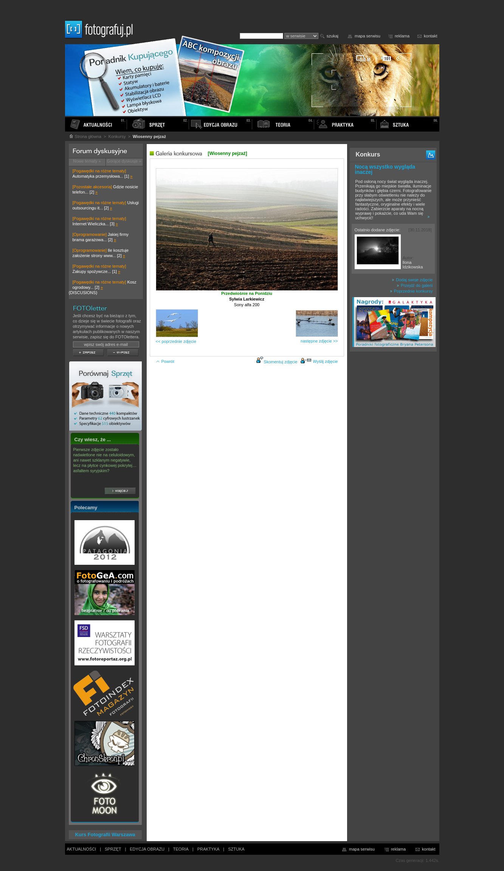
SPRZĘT (113, 849)
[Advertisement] (393, 474)
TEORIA (181, 849)
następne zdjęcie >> (319, 341)
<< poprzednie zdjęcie (176, 341)
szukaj (332, 36)
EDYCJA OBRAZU (147, 849)
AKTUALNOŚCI (81, 849)
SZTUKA (236, 849)
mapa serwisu (367, 36)
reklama (402, 36)
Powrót (165, 361)
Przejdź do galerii (415, 285)
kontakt (430, 36)
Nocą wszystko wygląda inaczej (385, 169)
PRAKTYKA (208, 849)
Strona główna (85, 136)
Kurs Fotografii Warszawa (105, 834)
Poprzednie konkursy (411, 291)
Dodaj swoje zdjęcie (412, 279)
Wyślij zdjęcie (319, 361)
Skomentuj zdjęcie (280, 362)
